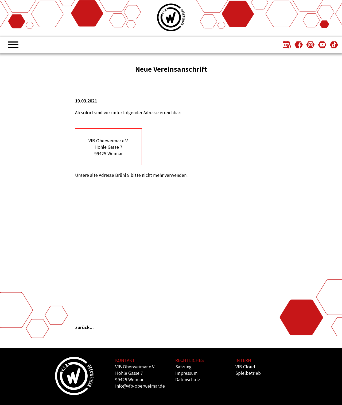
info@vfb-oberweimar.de (140, 386)
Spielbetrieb (248, 373)
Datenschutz (187, 379)
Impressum (186, 373)
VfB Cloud (245, 366)
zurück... (84, 327)
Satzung (183, 366)
